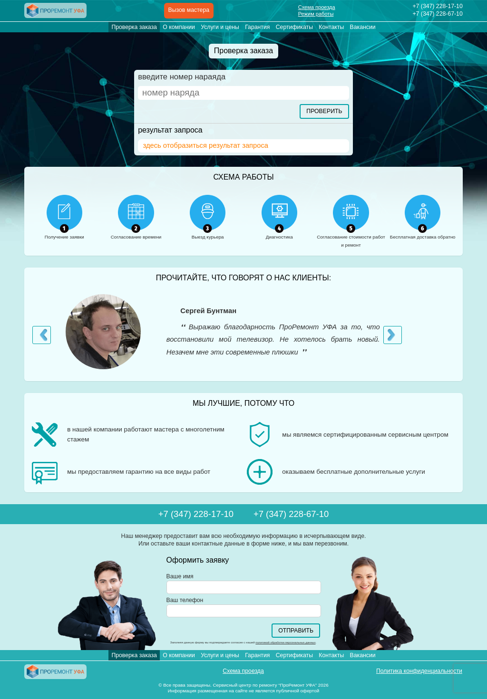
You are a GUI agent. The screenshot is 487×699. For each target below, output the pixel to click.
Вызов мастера (189, 10)
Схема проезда (316, 7)
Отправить (295, 630)
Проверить (324, 111)
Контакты (331, 27)
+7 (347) (437, 6)
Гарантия (257, 27)
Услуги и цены (220, 27)
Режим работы (316, 14)
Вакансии (363, 27)
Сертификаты (294, 27)
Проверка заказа (134, 27)
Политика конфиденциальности (419, 671)
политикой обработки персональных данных (285, 642)
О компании (179, 27)
